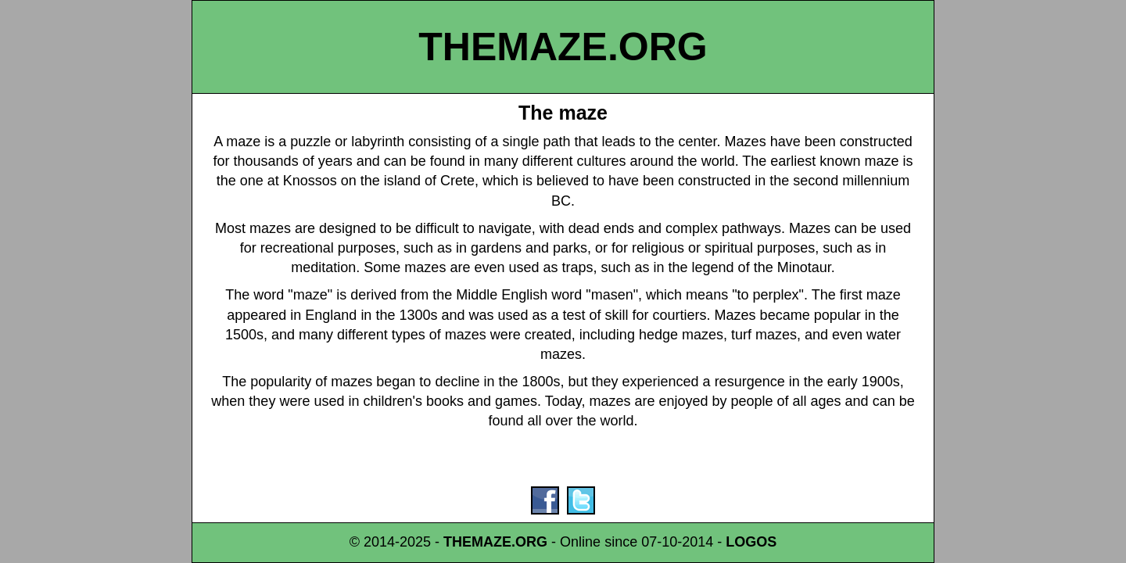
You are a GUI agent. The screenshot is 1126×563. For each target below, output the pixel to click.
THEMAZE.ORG (562, 47)
